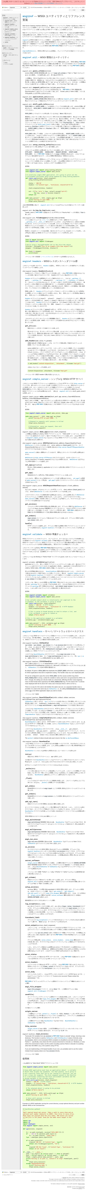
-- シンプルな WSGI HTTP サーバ (11, 30)
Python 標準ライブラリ (50, 7)
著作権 (64, 1177)
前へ (69, 7)
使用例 (6, 42)
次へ (73, 7)
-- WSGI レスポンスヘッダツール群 (11, 26)
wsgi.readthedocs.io (28, 51)
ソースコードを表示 (8, 64)
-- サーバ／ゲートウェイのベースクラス (11, 39)
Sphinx (80, 1188)
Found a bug (81, 1187)
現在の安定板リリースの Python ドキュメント (48, 3)
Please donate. (81, 1183)
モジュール (78, 7)
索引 (83, 7)
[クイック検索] (75, 10)
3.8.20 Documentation (36, 7)
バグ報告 (5, 62)
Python (6, 7)
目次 (3, 15)
